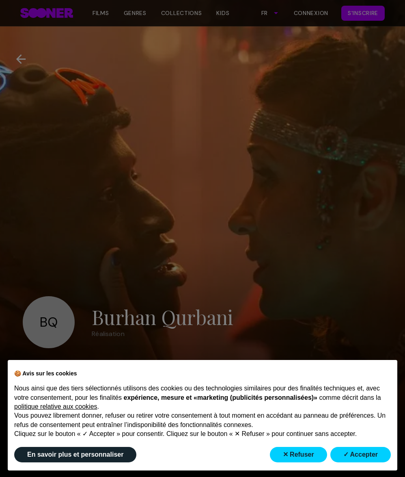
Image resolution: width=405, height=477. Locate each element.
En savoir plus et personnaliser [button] (75, 454)
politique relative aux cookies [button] (55, 406)
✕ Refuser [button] (298, 454)
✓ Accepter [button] (360, 454)
